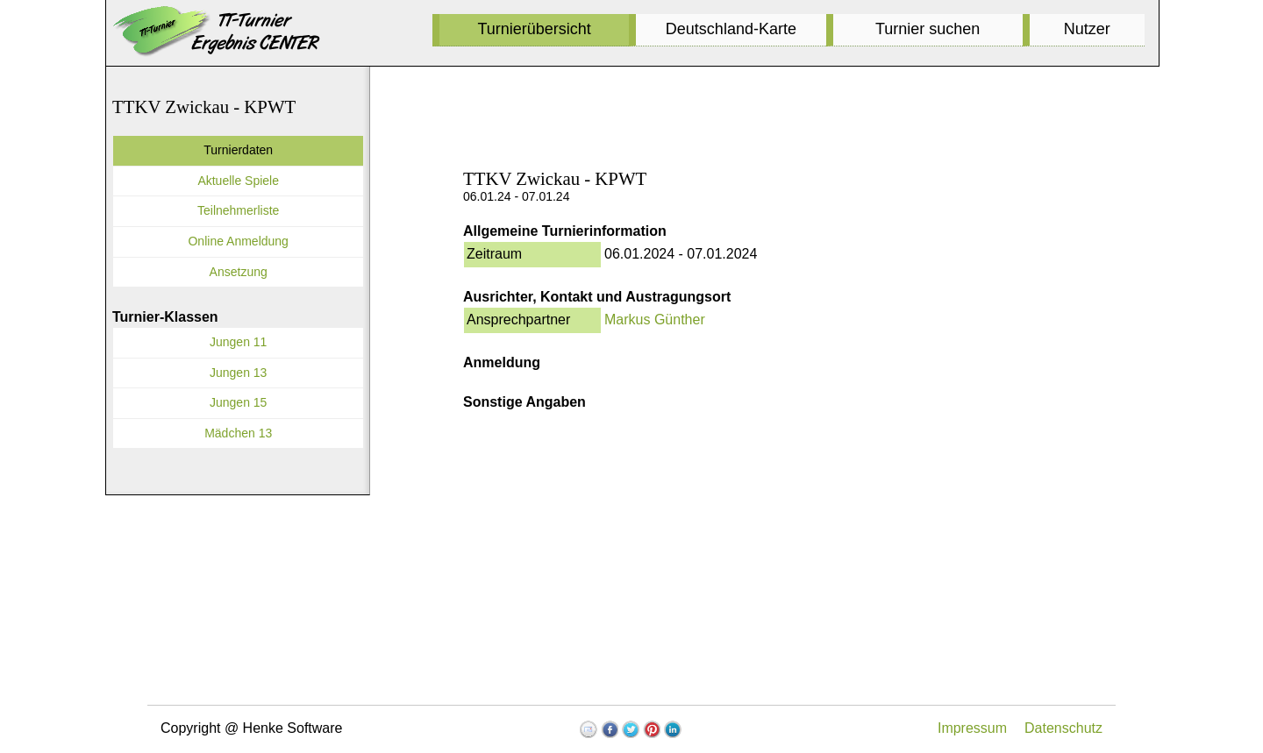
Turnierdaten (238, 150)
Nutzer (1087, 29)
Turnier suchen (927, 29)
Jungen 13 (238, 373)
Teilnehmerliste (238, 210)
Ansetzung (239, 272)
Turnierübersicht (533, 29)
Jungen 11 (238, 342)
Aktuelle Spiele (238, 181)
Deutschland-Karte (731, 29)
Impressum (972, 728)
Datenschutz (1063, 728)
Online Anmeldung (238, 241)
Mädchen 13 (238, 433)
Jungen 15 (238, 402)
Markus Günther (654, 319)
